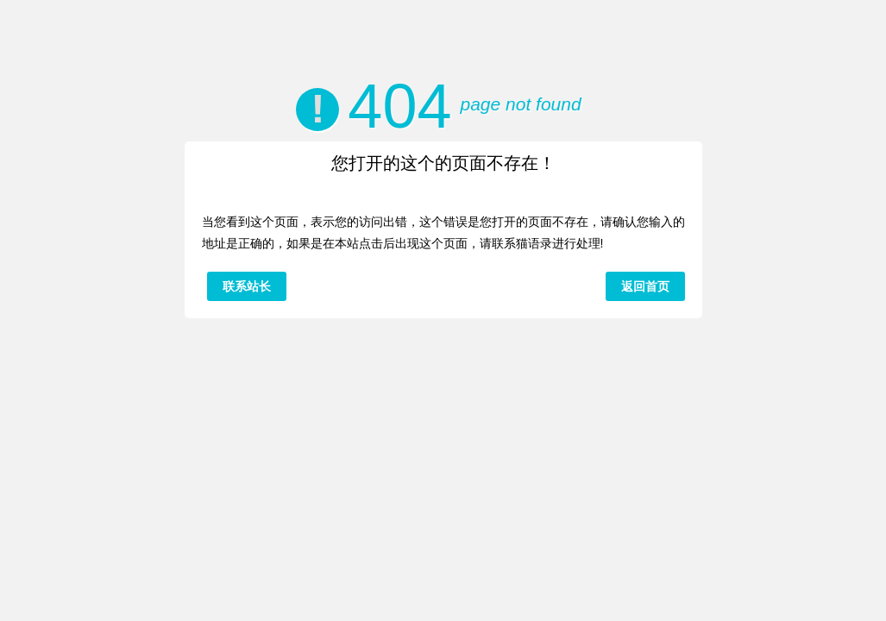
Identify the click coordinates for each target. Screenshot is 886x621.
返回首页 (645, 286)
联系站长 (247, 286)
